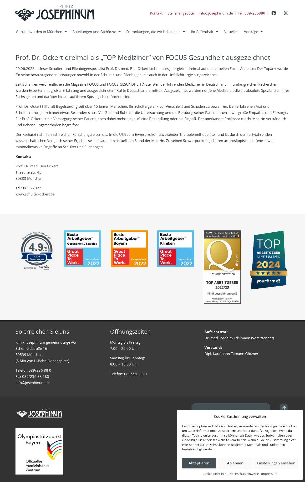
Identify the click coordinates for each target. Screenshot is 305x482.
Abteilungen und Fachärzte (96, 32)
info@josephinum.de (32, 382)
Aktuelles (231, 31)
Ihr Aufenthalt (204, 32)
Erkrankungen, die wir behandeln (155, 32)
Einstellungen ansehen (276, 463)
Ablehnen (235, 463)
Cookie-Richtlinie (214, 474)
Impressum (269, 474)
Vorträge (253, 32)
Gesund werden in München (41, 32)
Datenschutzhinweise (244, 474)
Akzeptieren (199, 463)
